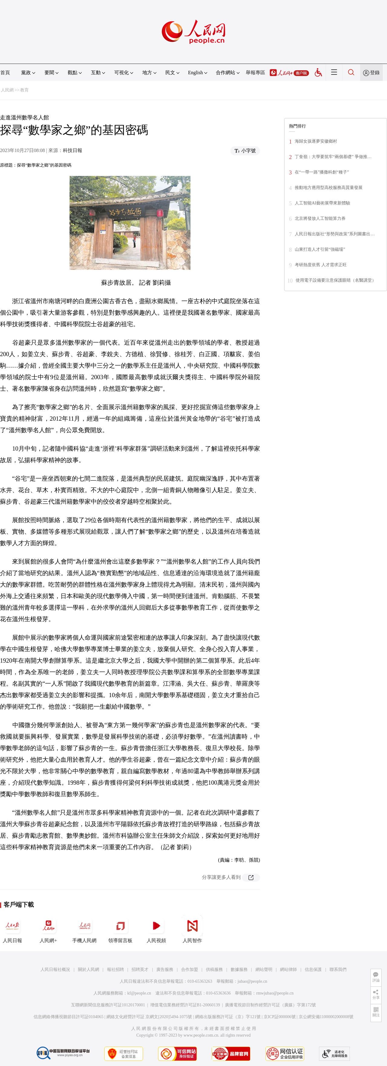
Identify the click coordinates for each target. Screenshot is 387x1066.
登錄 (375, 72)
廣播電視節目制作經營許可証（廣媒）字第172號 (270, 1005)
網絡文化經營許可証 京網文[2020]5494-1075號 (149, 1017)
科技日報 (72, 150)
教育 (24, 90)
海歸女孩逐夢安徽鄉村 (316, 141)
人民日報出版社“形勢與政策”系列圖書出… (335, 234)
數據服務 (239, 969)
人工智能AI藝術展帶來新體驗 (322, 203)
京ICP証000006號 (280, 1017)
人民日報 (12, 929)
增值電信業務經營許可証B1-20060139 (185, 1005)
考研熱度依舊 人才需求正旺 (321, 265)
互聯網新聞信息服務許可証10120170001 (108, 1005)
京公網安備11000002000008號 (326, 1017)
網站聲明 (263, 969)
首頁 (5, 72)
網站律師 (288, 969)
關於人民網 (88, 969)
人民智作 (192, 929)
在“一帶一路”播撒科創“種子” (322, 172)
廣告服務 (164, 969)
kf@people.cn (139, 993)
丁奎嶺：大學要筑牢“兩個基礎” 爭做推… (333, 156)
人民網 (7, 90)
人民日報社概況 (55, 969)
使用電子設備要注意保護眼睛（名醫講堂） (336, 280)
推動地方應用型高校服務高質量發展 (329, 187)
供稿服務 (214, 969)
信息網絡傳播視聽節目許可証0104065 (68, 1017)
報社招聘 (115, 969)
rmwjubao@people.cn (275, 993)
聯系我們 (338, 969)
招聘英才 (140, 969)
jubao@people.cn (252, 981)
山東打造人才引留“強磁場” (320, 249)
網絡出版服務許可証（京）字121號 (228, 1017)
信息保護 (313, 969)
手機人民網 (84, 929)
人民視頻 (156, 929)
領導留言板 (120, 929)
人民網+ (48, 929)
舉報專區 (255, 72)
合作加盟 (189, 969)
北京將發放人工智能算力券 (320, 218)
